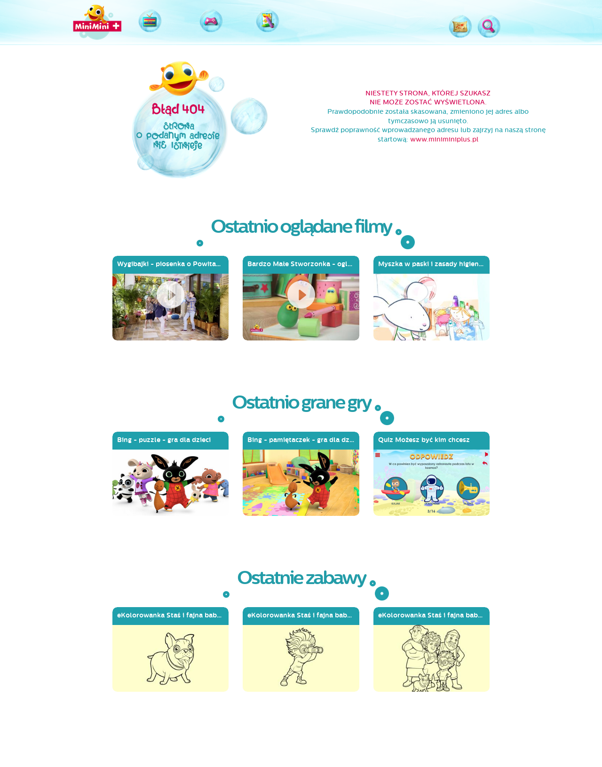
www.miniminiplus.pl (444, 139)
